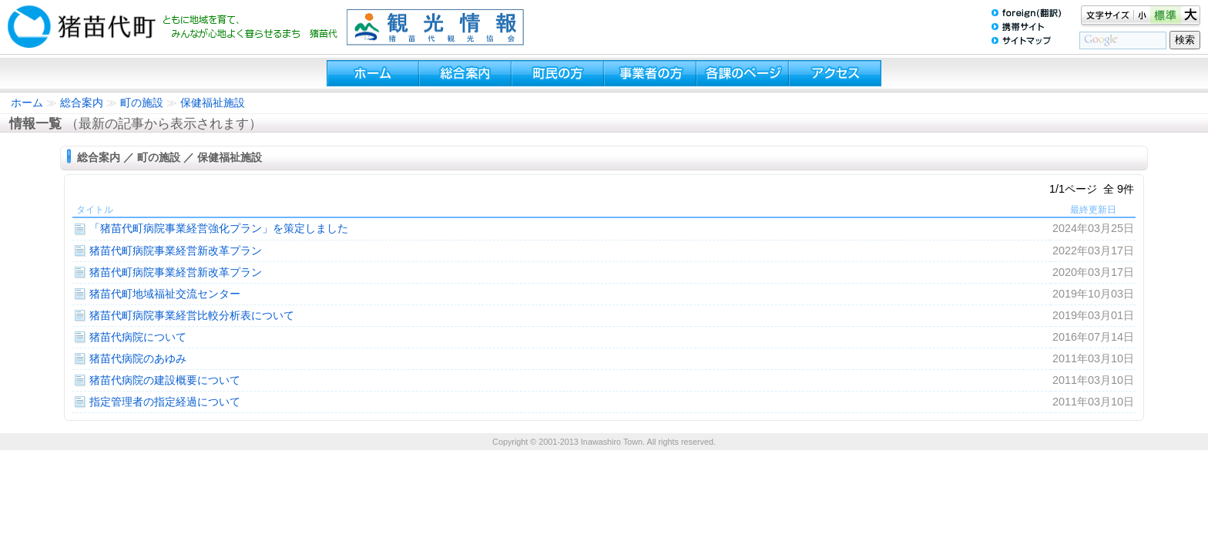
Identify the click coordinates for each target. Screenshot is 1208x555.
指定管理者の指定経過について (164, 401)
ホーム (27, 102)
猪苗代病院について (137, 337)
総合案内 (81, 102)
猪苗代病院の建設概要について (164, 380)
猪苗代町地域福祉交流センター (164, 294)
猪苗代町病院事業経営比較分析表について (191, 315)
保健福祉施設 (212, 102)
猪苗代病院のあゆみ (137, 358)
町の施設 (141, 102)
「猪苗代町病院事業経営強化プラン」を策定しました (218, 228)
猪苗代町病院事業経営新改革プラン (175, 250)
